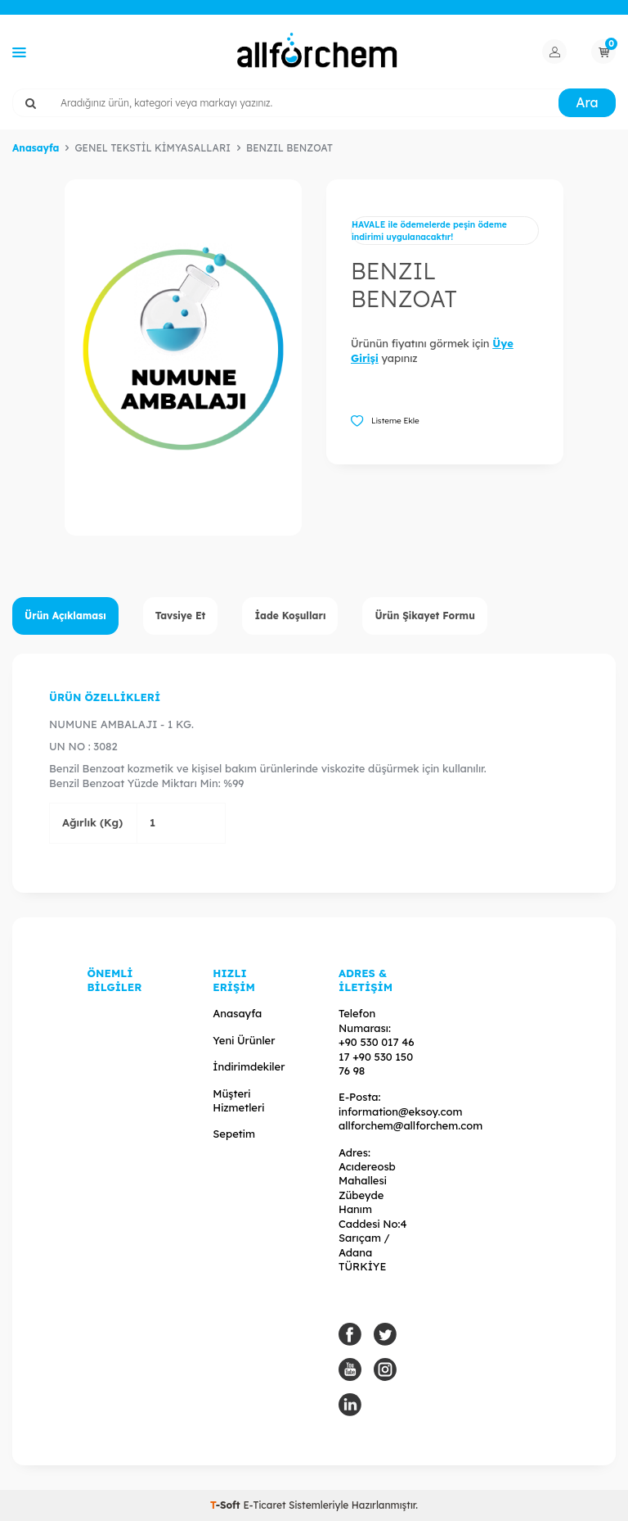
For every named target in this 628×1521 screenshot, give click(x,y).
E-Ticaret (264, 1505)
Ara (587, 102)
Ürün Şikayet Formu (425, 615)
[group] (183, 357)
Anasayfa (35, 148)
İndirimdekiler (249, 1066)
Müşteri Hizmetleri (238, 1100)
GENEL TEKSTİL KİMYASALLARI (152, 148)
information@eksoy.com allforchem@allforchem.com (410, 1118)
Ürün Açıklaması (65, 615)
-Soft (226, 1505)
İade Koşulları (289, 615)
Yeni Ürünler (244, 1040)
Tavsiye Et (180, 615)
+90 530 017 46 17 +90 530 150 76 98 (377, 1056)
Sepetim (234, 1133)
